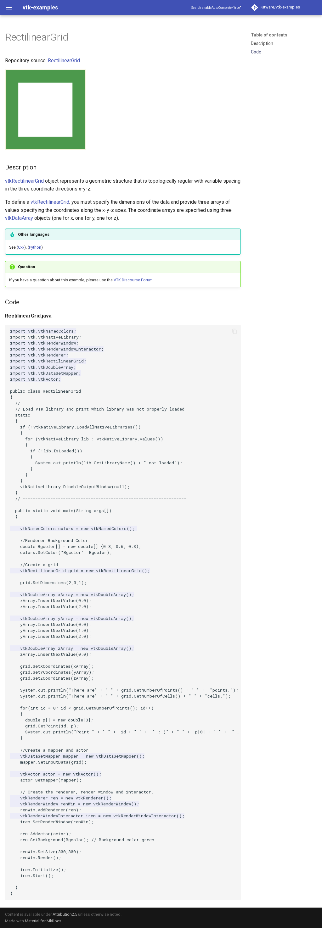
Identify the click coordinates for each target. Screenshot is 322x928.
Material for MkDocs (43, 921)
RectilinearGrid (64, 61)
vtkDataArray (19, 218)
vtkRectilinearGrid (24, 181)
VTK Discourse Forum (133, 280)
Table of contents (269, 34)
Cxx (21, 247)
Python (35, 247)
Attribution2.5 (65, 914)
